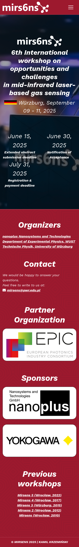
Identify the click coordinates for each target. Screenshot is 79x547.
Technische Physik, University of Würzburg (37, 246)
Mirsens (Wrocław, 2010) (39, 515)
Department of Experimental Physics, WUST (39, 241)
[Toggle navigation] (70, 7)
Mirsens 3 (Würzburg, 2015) (39, 505)
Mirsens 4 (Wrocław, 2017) (39, 500)
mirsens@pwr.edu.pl (23, 290)
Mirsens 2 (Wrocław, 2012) (39, 510)
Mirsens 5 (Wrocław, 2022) (39, 495)
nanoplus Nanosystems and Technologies (37, 236)
